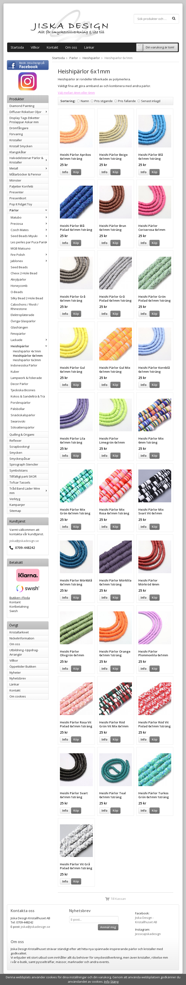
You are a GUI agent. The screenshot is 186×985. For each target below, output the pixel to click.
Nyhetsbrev (17, 678)
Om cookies (17, 696)
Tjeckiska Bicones (23, 390)
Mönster (15, 180)
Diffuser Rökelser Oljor (28, 112)
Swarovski (18, 421)
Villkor (35, 47)
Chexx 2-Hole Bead (24, 273)
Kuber (15, 371)
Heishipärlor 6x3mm (27, 360)
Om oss (71, 47)
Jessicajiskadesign (148, 934)
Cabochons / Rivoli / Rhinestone (24, 306)
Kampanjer (17, 505)
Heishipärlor (29, 346)
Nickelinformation (21, 638)
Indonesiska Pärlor (24, 365)
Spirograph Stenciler (23, 464)
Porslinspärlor (21, 402)
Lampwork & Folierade (26, 378)
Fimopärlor (18, 333)
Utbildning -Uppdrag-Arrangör (23, 652)
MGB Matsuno (21, 248)
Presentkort (17, 198)
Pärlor (28, 210)
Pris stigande (103, 101)
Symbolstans (18, 470)
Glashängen (19, 327)
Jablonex (29, 261)
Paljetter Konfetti (21, 186)
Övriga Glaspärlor (23, 321)
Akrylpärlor (18, 279)
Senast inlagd (150, 101)
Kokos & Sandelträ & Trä (28, 396)
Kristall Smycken (20, 146)
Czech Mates (29, 230)
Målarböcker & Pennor (25, 174)
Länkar (89, 47)
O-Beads (17, 292)
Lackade (29, 340)
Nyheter (15, 672)
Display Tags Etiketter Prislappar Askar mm (24, 120)
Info (65, 172)
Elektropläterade (22, 315)
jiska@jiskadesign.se (24, 541)
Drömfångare (18, 128)
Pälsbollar (18, 409)
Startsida (17, 47)
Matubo (29, 217)
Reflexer (15, 440)
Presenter (16, 192)
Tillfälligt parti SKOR (23, 476)
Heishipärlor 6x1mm (28, 355)
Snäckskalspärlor (23, 415)
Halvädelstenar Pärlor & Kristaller (28, 160)
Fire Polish (29, 255)
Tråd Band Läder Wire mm (28, 490)
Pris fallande (127, 101)
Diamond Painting (21, 106)
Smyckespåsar (19, 459)
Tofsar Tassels (19, 482)
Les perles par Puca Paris (29, 242)
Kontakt (52, 47)
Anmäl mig (108, 927)
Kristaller (15, 140)
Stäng (114, 981)
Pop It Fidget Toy (20, 204)
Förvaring (16, 134)
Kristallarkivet (19, 632)
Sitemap (15, 511)
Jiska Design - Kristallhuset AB (146, 920)
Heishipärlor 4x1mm (27, 351)
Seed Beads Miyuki (29, 236)
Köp (76, 172)
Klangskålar (17, 152)
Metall (28, 168)
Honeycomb (19, 286)
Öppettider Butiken (22, 666)
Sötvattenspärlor (22, 427)
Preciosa (29, 224)
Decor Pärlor (19, 384)
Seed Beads (19, 267)
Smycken (15, 452)
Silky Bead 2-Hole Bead (27, 298)
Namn (85, 101)
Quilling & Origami (21, 434)
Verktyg (14, 499)
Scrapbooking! (19, 446)
